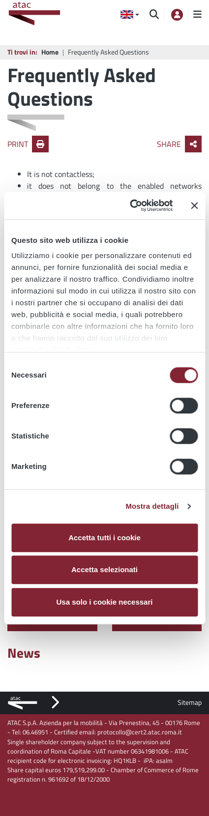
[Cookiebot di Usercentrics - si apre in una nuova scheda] (131, 205)
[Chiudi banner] (194, 205)
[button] (129, 14)
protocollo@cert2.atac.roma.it (139, 732)
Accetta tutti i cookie (104, 537)
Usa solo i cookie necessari (105, 602)
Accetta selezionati (104, 569)
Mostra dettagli (152, 506)
